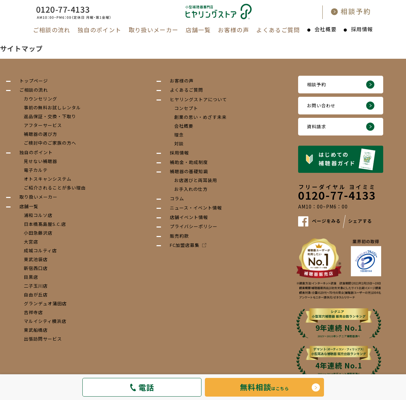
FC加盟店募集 (188, 245)
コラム (177, 198)
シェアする (360, 221)
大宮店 (31, 241)
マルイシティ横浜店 (45, 321)
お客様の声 (233, 29)
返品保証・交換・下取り (50, 116)
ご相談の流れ (51, 29)
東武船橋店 (36, 330)
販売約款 (179, 236)
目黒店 (31, 277)
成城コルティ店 (40, 250)
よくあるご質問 (278, 29)
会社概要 (325, 29)
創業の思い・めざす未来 (200, 117)
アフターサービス (43, 125)
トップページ (33, 80)
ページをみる (326, 221)
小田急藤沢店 (38, 233)
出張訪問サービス (43, 338)
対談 (179, 143)
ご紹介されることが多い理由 (55, 187)
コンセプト (186, 108)
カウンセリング (40, 98)
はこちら (264, 386)
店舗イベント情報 (189, 217)
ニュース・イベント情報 (196, 207)
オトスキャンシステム (47, 179)
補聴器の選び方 (40, 134)
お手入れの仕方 (191, 189)
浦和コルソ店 (38, 215)
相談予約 (316, 84)
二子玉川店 (36, 286)
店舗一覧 (198, 29)
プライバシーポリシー (193, 226)
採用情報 (362, 29)
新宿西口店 (36, 268)
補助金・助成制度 (189, 162)
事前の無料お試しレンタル (52, 107)
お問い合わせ (321, 105)
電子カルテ (36, 170)
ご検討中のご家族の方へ (50, 143)
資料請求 (316, 126)
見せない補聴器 (40, 161)
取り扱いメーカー (154, 29)
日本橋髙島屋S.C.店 (45, 224)
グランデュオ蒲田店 (45, 303)
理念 (179, 134)
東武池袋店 (36, 259)
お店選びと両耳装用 (195, 180)
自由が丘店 (36, 294)
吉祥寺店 (33, 312)
